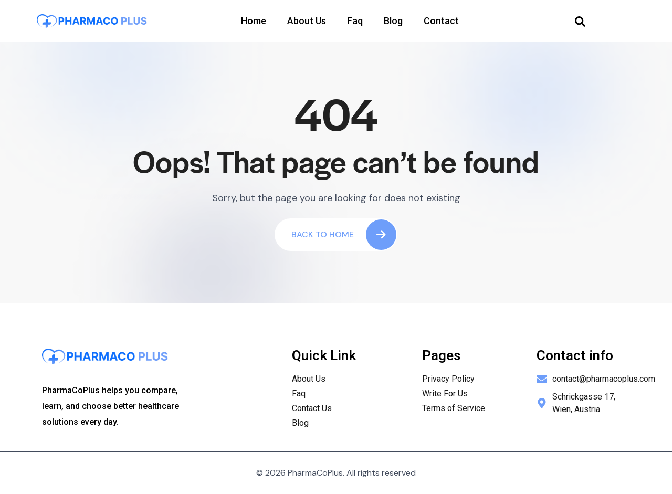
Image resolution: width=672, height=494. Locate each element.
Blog (393, 20)
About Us (306, 20)
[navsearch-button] (580, 20)
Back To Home (343, 234)
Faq (355, 20)
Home (253, 20)
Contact (441, 20)
